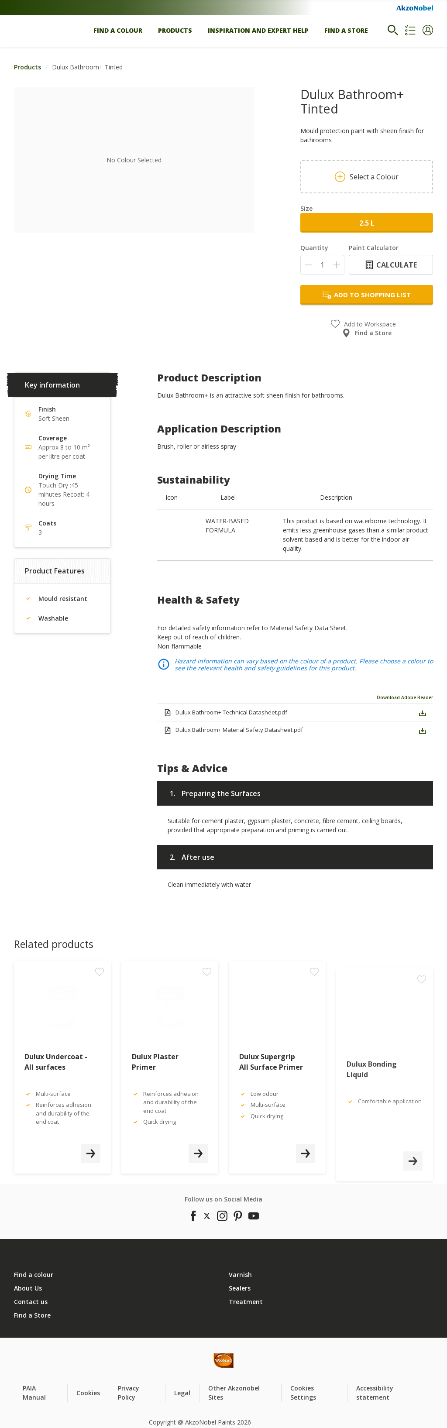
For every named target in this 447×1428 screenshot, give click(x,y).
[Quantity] (322, 265)
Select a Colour (367, 177)
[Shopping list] (410, 30)
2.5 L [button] (367, 223)
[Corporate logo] (414, 7)
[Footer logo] (171, 1360)
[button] (428, 30)
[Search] (393, 30)
